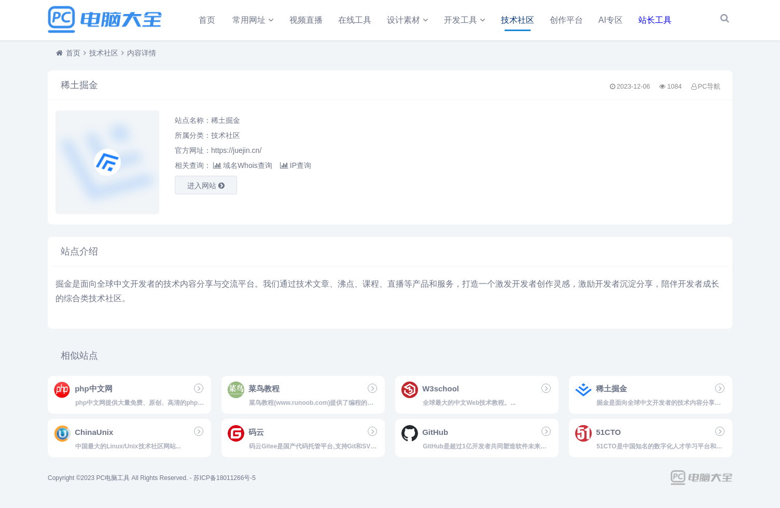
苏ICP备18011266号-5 (224, 482)
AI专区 (610, 20)
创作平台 (566, 20)
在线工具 (354, 20)
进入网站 (206, 190)
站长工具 (655, 20)
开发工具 (460, 20)
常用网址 (249, 20)
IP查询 (295, 169)
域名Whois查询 (242, 169)
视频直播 (306, 20)
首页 (207, 20)
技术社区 (517, 20)
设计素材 (403, 20)
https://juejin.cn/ (236, 154)
